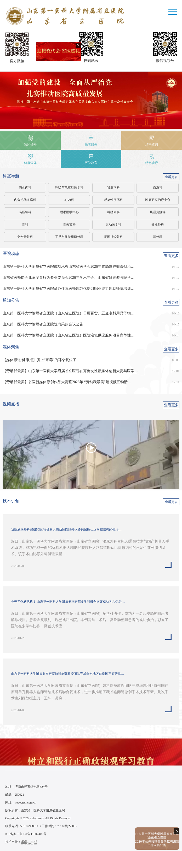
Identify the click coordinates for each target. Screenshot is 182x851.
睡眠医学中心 (69, 212)
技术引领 (11, 501)
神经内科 (113, 212)
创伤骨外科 (25, 237)
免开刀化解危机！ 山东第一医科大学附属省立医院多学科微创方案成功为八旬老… (68, 601)
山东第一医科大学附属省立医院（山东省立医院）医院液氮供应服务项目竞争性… (68, 335)
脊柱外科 (157, 224)
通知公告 (11, 300)
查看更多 (171, 177)
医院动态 (11, 253)
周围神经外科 (113, 237)
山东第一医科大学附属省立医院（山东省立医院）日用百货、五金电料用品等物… (68, 313)
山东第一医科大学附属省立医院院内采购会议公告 (43, 324)
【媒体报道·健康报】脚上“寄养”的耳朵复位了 (39, 360)
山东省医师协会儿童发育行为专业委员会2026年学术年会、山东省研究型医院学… (68, 278)
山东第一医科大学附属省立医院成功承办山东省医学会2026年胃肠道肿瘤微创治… (68, 267)
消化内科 (25, 187)
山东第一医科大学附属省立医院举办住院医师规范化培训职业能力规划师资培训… (68, 289)
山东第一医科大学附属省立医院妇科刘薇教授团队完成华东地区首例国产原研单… (67, 674)
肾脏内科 (113, 187)
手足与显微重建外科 (69, 237)
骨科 (25, 224)
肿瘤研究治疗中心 (157, 200)
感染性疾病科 (113, 200)
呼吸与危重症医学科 (69, 187)
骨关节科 (69, 224)
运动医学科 (113, 224)
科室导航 (11, 176)
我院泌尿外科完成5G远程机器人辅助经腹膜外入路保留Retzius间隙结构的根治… (66, 529)
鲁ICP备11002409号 (33, 834)
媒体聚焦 (11, 347)
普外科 (157, 237)
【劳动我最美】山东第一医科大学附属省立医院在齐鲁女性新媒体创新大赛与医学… (70, 371)
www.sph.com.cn (25, 802)
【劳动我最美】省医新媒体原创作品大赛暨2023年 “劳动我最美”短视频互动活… (67, 382)
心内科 (69, 200)
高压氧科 (25, 212)
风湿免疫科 (158, 212)
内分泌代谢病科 (25, 200)
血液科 (157, 187)
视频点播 (11, 404)
